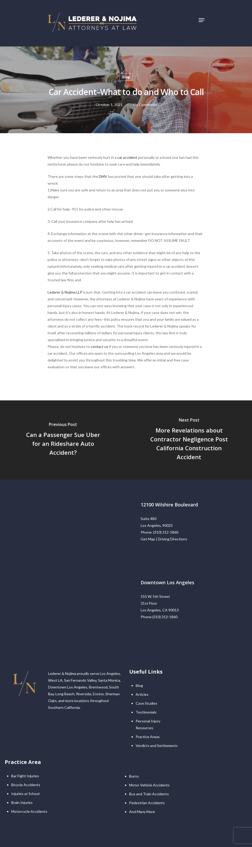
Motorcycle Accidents (29, 811)
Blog (126, 77)
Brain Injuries (22, 802)
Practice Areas (148, 736)
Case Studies (146, 703)
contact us (99, 346)
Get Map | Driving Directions (164, 539)
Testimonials (146, 712)
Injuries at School (25, 793)
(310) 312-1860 (165, 532)
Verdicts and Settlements (157, 745)
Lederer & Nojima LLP (65, 292)
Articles (142, 694)
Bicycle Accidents (25, 784)
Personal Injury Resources (148, 724)
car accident (127, 157)
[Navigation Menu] (201, 20)
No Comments (145, 104)
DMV (103, 176)
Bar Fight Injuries (25, 776)
